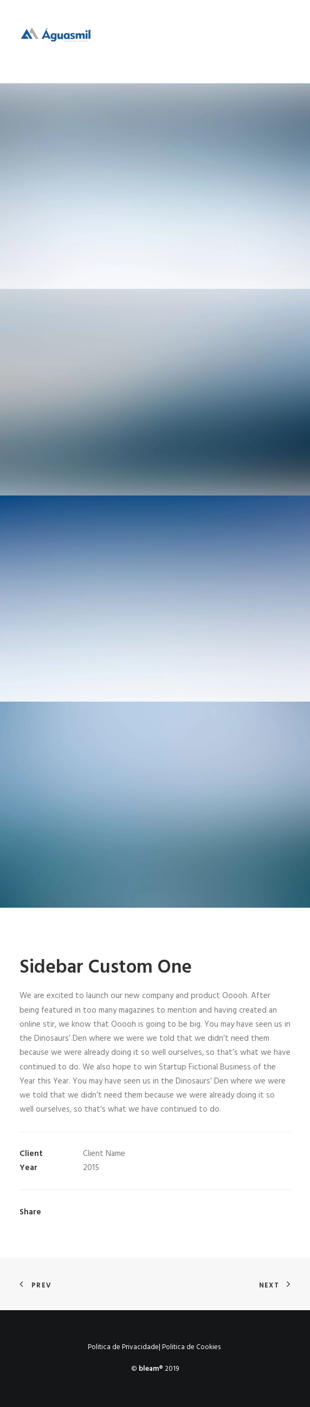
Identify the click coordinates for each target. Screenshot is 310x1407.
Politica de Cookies (191, 1347)
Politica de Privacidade (123, 1347)
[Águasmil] (56, 42)
